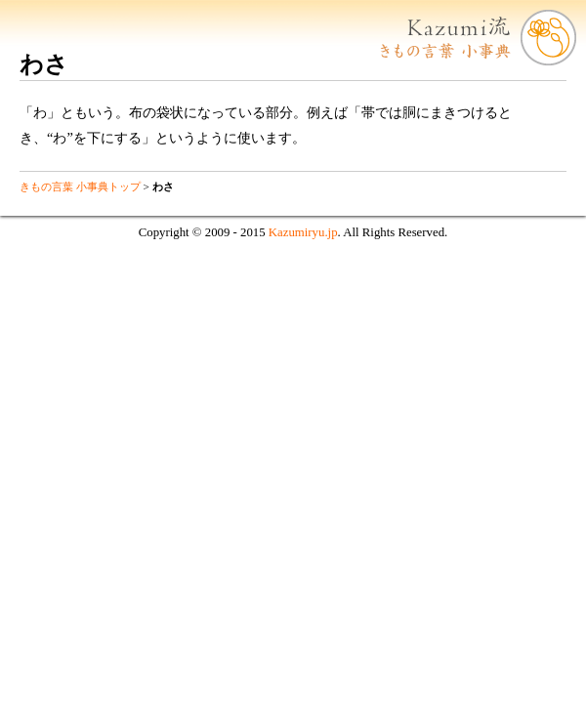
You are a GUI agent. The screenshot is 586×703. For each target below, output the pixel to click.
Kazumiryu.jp (303, 232)
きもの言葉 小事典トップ (80, 186)
